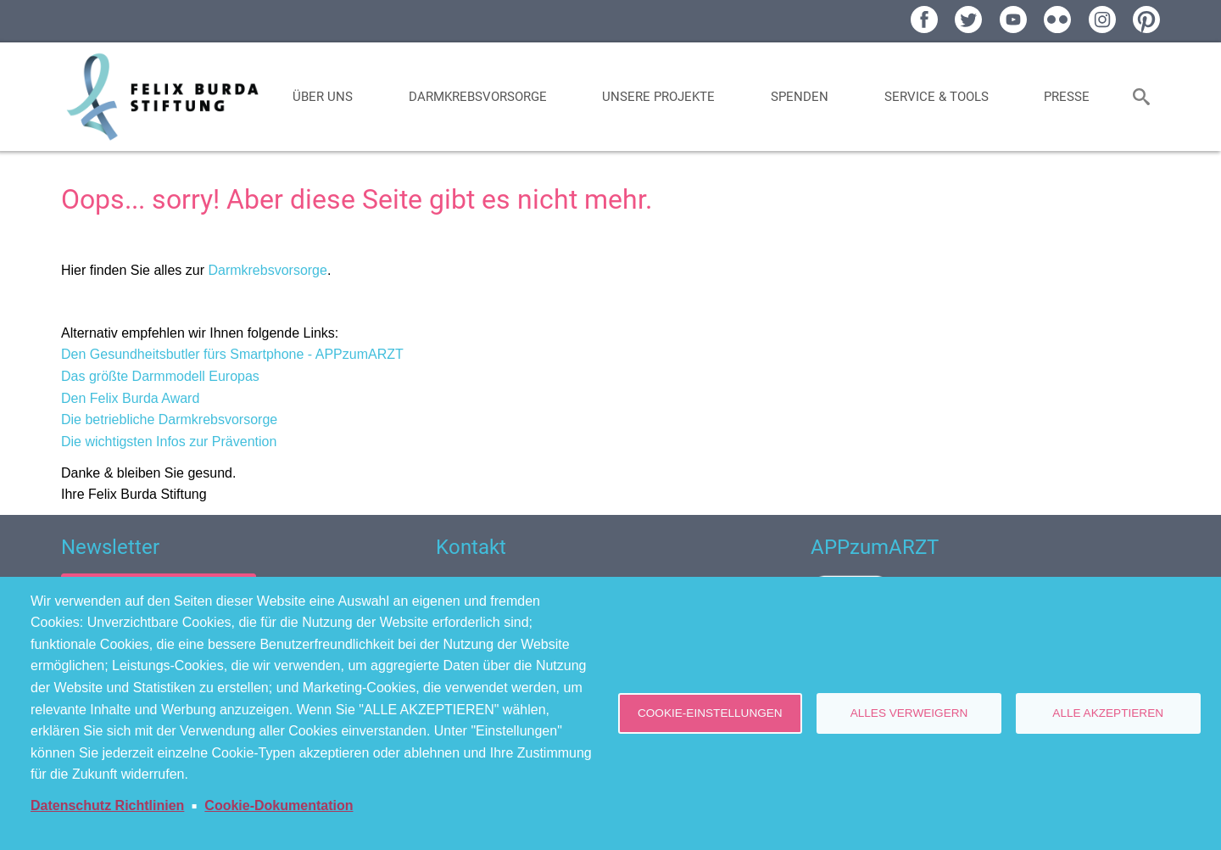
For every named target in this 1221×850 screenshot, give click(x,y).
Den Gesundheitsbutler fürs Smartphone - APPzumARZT (232, 354)
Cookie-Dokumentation (278, 805)
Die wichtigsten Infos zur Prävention (168, 441)
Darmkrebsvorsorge (267, 270)
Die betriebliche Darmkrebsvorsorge (169, 419)
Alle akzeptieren (1107, 713)
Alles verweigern (909, 713)
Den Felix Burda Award (130, 398)
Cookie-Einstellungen (710, 713)
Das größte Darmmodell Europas (160, 376)
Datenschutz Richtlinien (107, 805)
